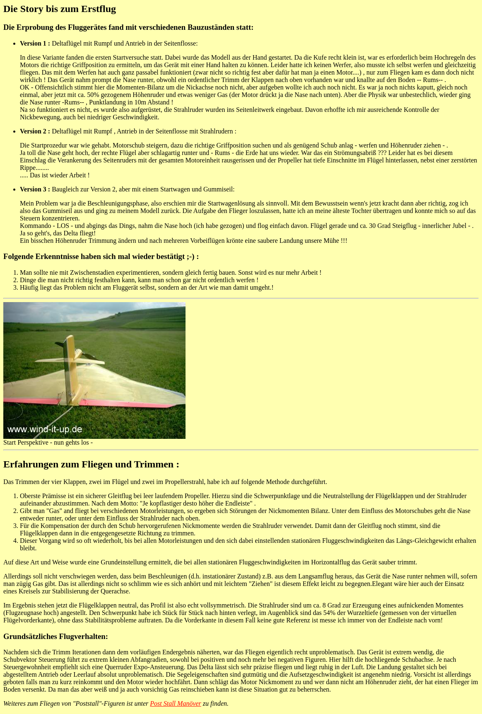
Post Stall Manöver (175, 703)
